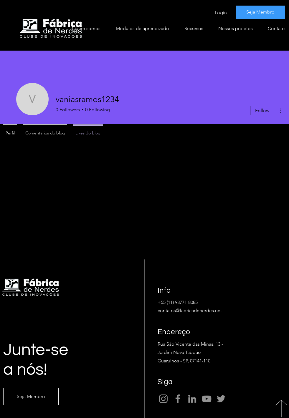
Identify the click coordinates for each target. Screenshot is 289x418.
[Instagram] (163, 398)
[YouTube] (206, 398)
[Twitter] (221, 398)
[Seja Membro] (260, 12)
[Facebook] (178, 398)
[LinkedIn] (192, 398)
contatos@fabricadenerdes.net (190, 310)
